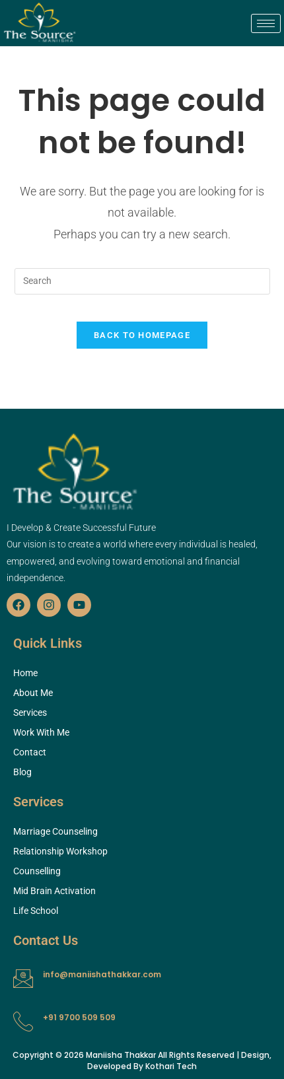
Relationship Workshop (60, 851)
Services (30, 712)
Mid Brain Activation (54, 891)
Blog (22, 772)
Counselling (37, 871)
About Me (33, 692)
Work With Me (41, 732)
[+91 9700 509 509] (23, 1021)
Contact (29, 752)
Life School (35, 910)
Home (25, 673)
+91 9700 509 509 (79, 1017)
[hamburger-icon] (266, 23)
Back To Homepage (142, 335)
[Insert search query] (142, 281)
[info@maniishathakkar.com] (23, 979)
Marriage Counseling (55, 831)
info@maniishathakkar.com (102, 974)
